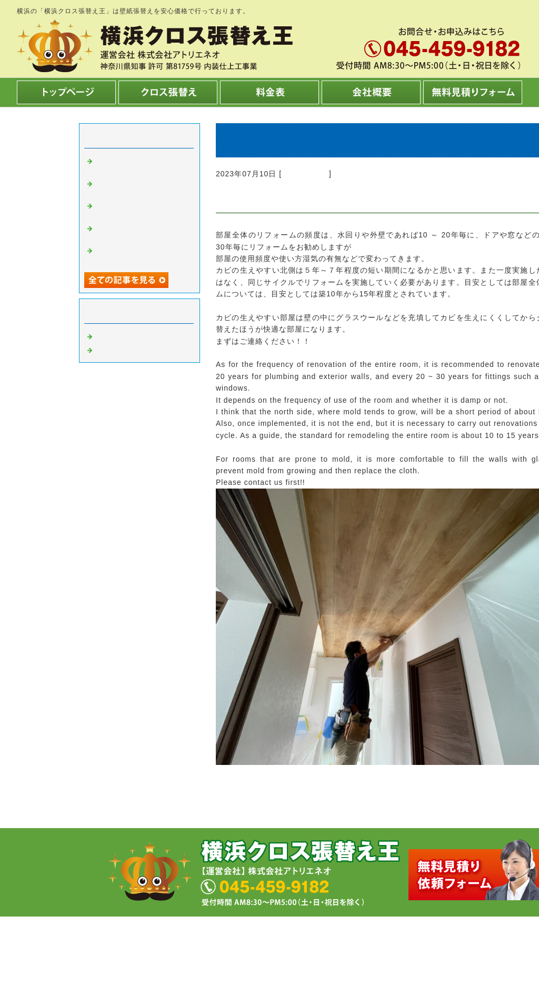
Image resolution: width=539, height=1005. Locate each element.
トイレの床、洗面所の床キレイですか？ (141, 187)
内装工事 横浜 (124, 349)
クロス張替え (305, 174)
